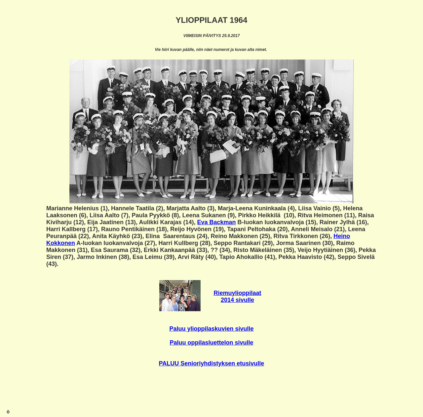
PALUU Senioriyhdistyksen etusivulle (211, 363)
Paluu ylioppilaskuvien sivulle (211, 328)
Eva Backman (216, 222)
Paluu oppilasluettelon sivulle (211, 342)
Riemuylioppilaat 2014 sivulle (237, 296)
